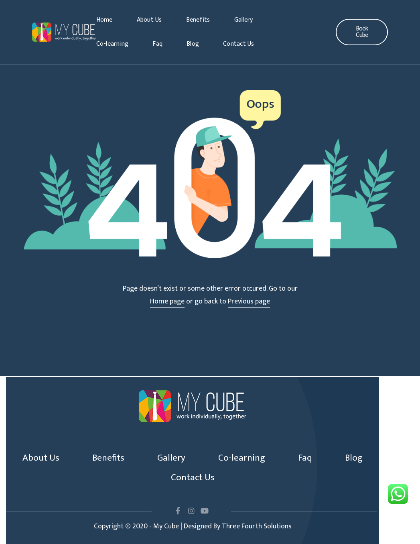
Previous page (249, 301)
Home (104, 19)
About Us (149, 19)
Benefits (198, 19)
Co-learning (112, 43)
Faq (157, 43)
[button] (362, 32)
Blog (193, 43)
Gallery (243, 19)
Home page (167, 301)
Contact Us (238, 43)
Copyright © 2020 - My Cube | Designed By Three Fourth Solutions (193, 526)
